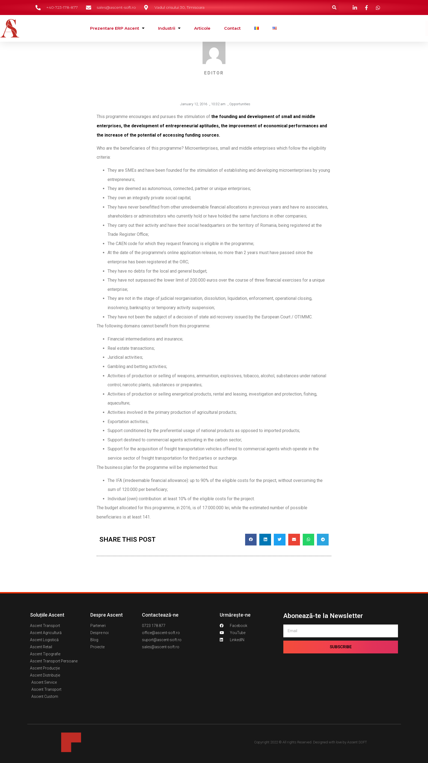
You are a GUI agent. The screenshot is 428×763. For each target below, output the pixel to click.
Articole (202, 28)
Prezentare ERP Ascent (117, 28)
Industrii (169, 28)
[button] (334, 7)
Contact (232, 28)
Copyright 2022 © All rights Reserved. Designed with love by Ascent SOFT (310, 742)
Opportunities (239, 104)
